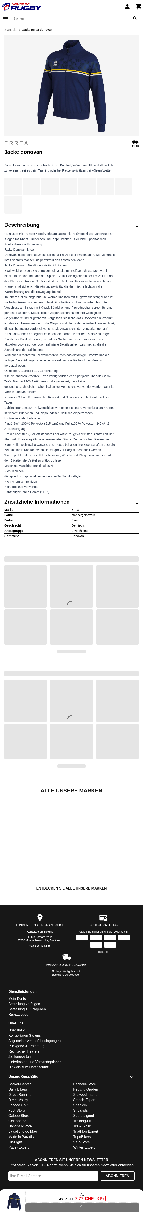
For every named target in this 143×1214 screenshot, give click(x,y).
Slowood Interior (86, 1094)
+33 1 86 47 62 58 (39, 945)
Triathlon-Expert (85, 1131)
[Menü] (5, 18)
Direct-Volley (18, 1100)
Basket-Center (19, 1084)
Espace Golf (17, 1105)
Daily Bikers (17, 1089)
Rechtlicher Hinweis (23, 1051)
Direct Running (20, 1094)
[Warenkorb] (138, 6)
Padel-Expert (18, 1147)
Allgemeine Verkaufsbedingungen (34, 1041)
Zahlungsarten (19, 1056)
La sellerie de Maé (22, 1131)
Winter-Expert (84, 1147)
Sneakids (80, 1110)
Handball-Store (20, 1126)
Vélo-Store (81, 1142)
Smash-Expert (84, 1100)
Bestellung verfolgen (24, 1004)
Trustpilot (103, 951)
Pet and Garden (85, 1089)
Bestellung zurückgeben (66, 974)
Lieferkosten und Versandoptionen (35, 1062)
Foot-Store (16, 1110)
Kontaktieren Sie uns (40, 931)
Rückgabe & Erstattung (26, 1046)
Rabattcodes (18, 1014)
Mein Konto (17, 998)
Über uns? (16, 1030)
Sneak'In (80, 1105)
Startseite (10, 29)
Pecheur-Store (84, 1084)
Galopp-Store (18, 1116)
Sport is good (83, 1116)
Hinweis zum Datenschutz (28, 1067)
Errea (71, 143)
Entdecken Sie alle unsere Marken (71, 888)
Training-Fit (82, 1121)
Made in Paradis (21, 1137)
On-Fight (15, 1142)
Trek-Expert (82, 1126)
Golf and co (17, 1121)
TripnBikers (82, 1137)
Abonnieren (117, 1176)
